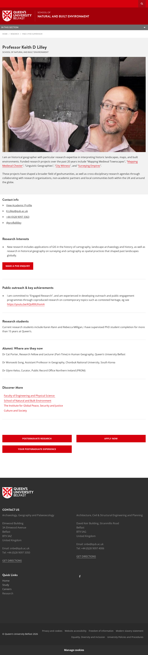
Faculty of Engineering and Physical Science (29, 395)
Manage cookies (74, 650)
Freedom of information (101, 630)
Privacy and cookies (52, 630)
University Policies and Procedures (125, 637)
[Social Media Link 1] (79, 576)
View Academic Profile (19, 205)
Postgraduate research (37, 438)
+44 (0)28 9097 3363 (17, 217)
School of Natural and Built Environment (27, 400)
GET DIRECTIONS (12, 560)
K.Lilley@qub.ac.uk (17, 211)
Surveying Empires (89, 165)
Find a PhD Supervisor (32, 34)
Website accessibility (75, 630)
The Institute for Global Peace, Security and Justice (33, 405)
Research (15, 34)
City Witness (63, 165)
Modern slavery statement (129, 630)
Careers (7, 589)
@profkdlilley (13, 223)
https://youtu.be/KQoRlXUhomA (26, 304)
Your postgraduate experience (37, 449)
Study (5, 585)
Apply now (111, 438)
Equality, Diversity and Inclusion (88, 637)
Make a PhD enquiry (18, 265)
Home (4, 34)
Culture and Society (15, 410)
